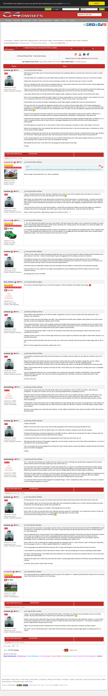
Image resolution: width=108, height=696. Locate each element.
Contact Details (33, 679)
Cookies (72, 20)
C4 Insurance (8, 40)
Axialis (56, 685)
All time (58, 61)
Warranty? (85, 40)
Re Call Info (43, 40)
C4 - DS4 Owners (10, 48)
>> (17, 646)
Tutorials (16, 40)
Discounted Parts (45, 20)
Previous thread (78, 48)
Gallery (56, 20)
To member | (78, 61)
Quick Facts (24, 40)
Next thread (87, 48)
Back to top (73, 650)
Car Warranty (43, 679)
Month (50, 61)
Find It (64, 20)
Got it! (96, 3)
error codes (87, 107)
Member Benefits (92, 58)
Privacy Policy (15, 679)
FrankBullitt (25, 603)
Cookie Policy (24, 679)
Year (54, 61)
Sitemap (49, 679)
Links (35, 20)
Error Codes (76, 40)
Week (45, 61)
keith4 (7, 158)
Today (41, 61)
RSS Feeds (56, 679)
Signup (48, 9)
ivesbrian (25, 153)
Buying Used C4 (34, 40)
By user (84, 61)
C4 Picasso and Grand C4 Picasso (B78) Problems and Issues (34, 49)
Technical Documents (18, 681)
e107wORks (11, 685)
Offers (50, 40)
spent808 (8, 642)
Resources (26, 20)
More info (66, 3)
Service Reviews (58, 40)
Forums (8, 20)
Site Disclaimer (6, 679)
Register (72, 58)
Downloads (68, 40)
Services (17, 20)
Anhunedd (25, 488)
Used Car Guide (88, 679)
